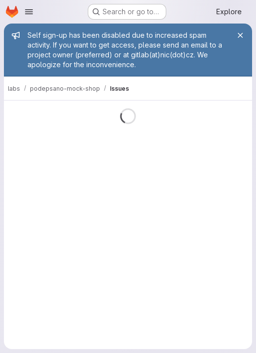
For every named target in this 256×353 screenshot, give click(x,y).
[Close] (240, 35)
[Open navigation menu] (29, 12)
